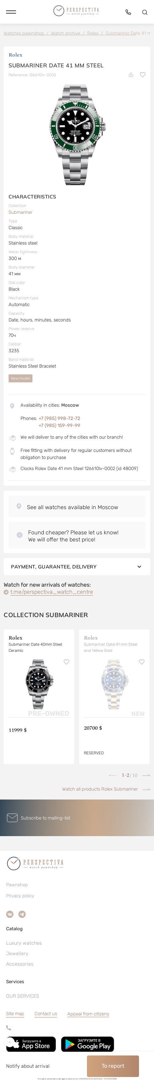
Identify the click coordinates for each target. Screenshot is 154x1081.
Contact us (46, 1013)
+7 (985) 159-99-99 (59, 425)
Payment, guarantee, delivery (77, 566)
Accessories (19, 964)
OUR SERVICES (22, 996)
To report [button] (113, 1066)
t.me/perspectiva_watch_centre (51, 591)
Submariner (20, 212)
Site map (15, 1013)
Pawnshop (17, 885)
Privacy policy (20, 896)
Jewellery (17, 953)
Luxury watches (24, 943)
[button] (11, 12)
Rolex (15, 54)
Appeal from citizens (88, 1014)
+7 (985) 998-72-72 (59, 418)
